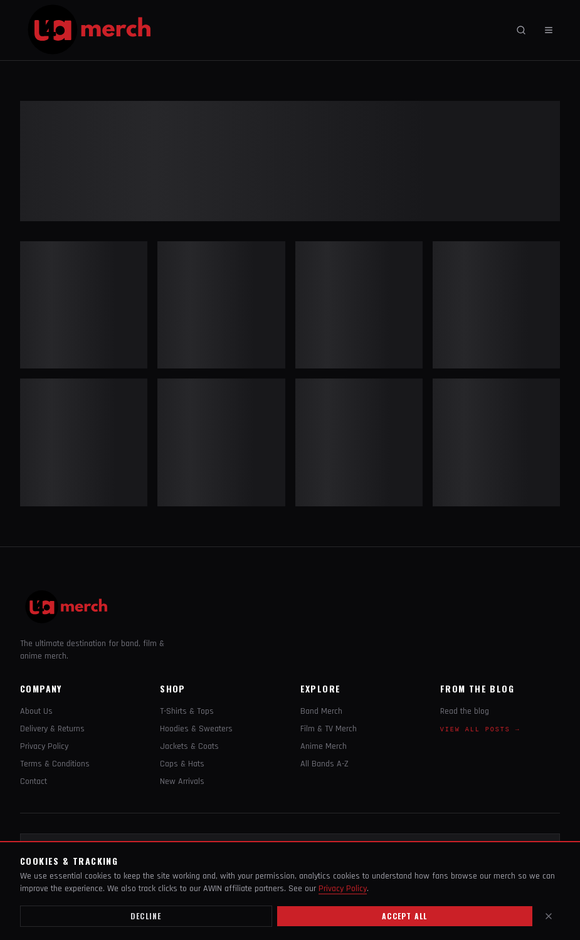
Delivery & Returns (52, 728)
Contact (33, 781)
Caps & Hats (182, 764)
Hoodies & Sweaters (196, 728)
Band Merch (321, 711)
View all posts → (480, 729)
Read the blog (464, 711)
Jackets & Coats (189, 746)
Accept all (404, 916)
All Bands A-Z (324, 764)
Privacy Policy (44, 746)
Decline (145, 916)
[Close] (548, 916)
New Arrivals (182, 781)
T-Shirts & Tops (187, 711)
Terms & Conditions (55, 764)
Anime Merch (323, 746)
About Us (36, 711)
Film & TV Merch (328, 728)
